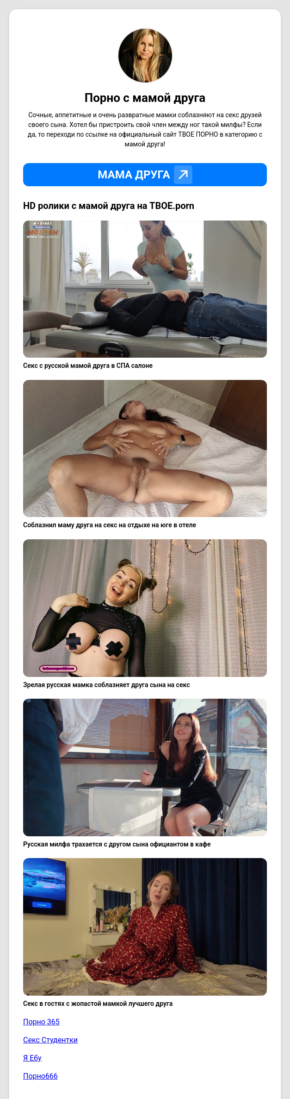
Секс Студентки (50, 1040)
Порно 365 (41, 1021)
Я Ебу (32, 1058)
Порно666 (40, 1076)
